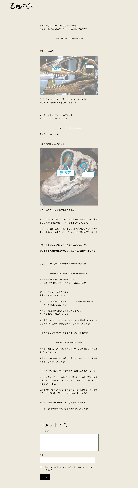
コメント (44, 431)
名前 (41, 455)
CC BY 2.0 (66, 38)
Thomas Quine (59, 128)
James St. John (59, 38)
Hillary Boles (59, 342)
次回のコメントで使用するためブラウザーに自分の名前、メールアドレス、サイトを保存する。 (70, 468)
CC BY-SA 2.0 (71, 273)
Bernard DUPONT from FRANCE (58, 273)
